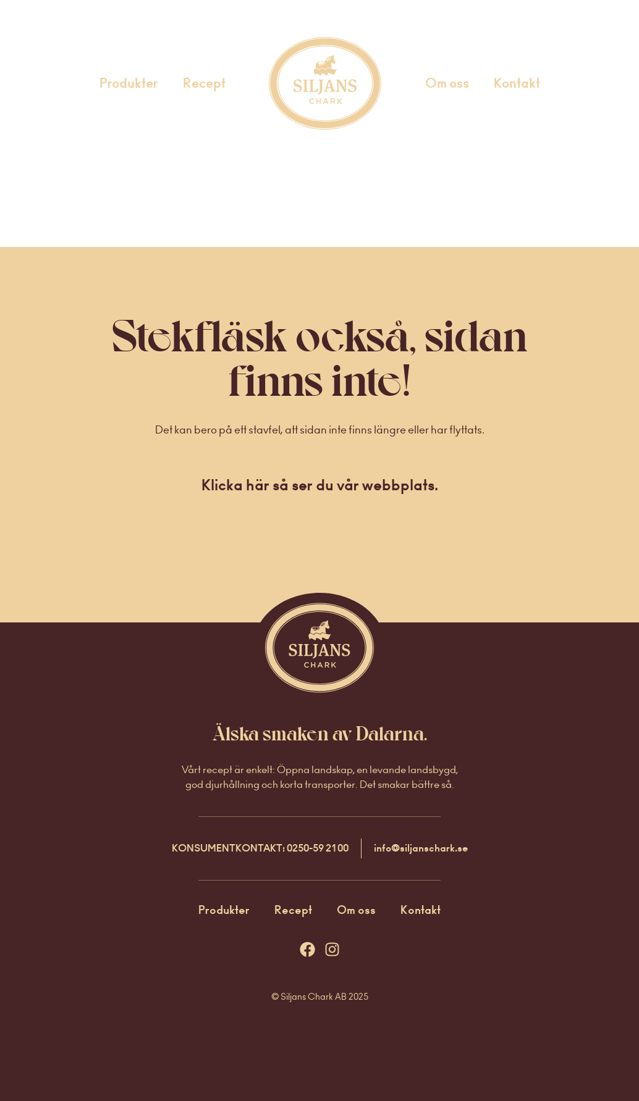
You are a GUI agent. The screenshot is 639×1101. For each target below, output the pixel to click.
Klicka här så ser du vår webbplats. (319, 485)
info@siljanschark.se (421, 848)
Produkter (128, 83)
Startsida (308, 83)
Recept (204, 83)
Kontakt (517, 83)
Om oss (447, 83)
